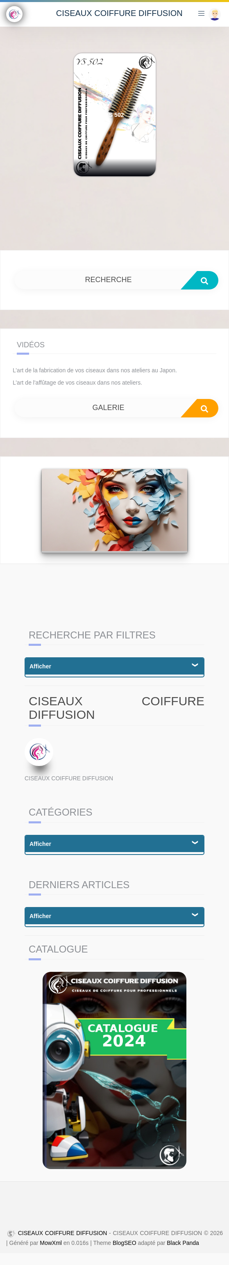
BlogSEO (124, 1243)
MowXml (51, 1243)
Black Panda (183, 1243)
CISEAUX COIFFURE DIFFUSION (119, 13)
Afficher (40, 666)
